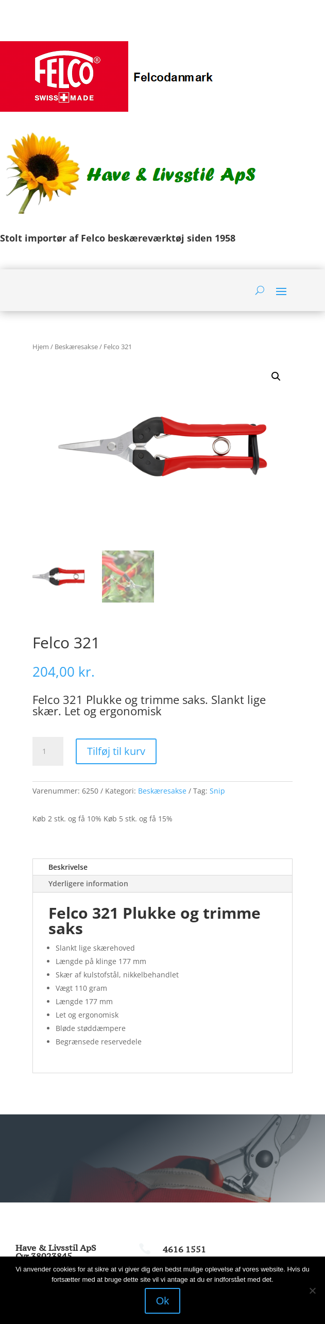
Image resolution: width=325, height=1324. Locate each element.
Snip (217, 791)
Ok (162, 1300)
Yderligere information (88, 883)
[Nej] (312, 1290)
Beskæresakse (76, 346)
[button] (276, 376)
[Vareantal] (47, 751)
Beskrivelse (68, 867)
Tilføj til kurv (116, 751)
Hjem (40, 346)
